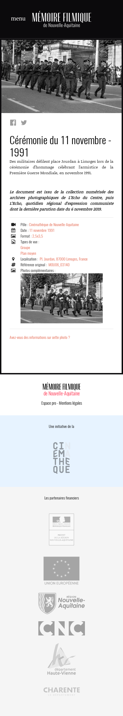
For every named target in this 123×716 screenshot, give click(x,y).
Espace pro (48, 403)
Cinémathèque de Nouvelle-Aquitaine (54, 224)
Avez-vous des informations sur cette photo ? (40, 337)
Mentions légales (70, 403)
